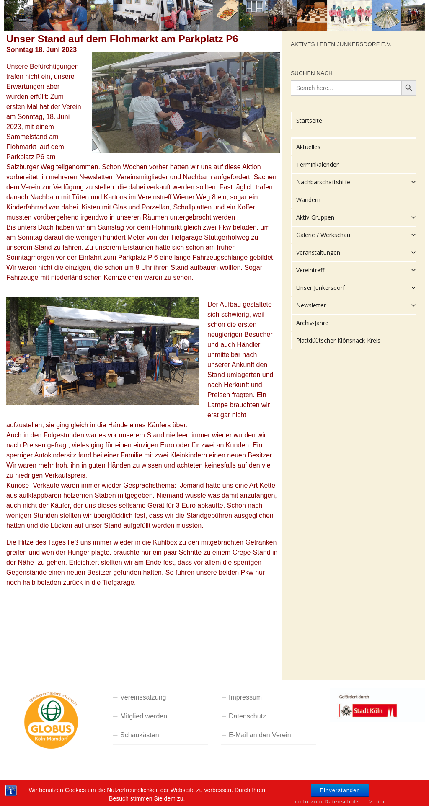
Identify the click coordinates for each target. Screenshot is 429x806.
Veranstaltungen (356, 252)
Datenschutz (247, 716)
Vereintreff (356, 270)
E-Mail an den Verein (260, 735)
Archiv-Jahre (312, 323)
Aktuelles (308, 147)
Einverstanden (340, 800)
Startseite (309, 120)
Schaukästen (139, 735)
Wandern (308, 200)
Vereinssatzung (143, 697)
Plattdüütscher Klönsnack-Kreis (338, 340)
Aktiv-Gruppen (356, 217)
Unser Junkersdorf (356, 287)
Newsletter (356, 305)
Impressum (245, 697)
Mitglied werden (143, 716)
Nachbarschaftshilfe (356, 182)
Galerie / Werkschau (356, 235)
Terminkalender (317, 164)
